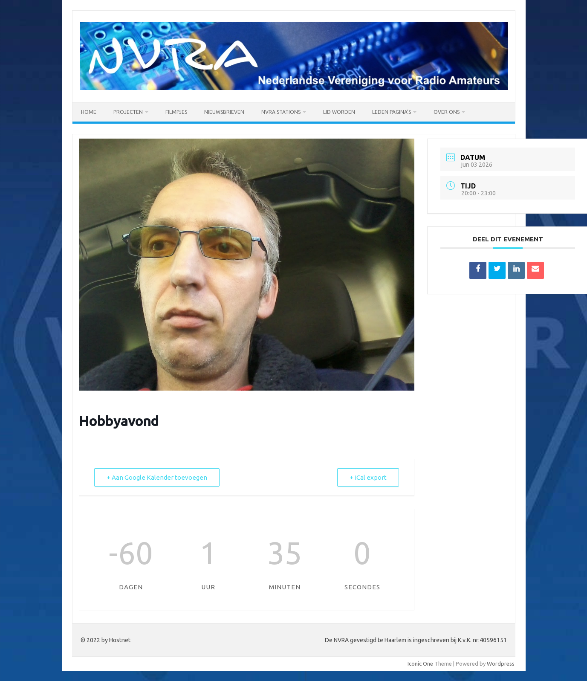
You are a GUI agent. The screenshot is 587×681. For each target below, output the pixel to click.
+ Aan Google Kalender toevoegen (157, 477)
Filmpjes (176, 112)
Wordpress (501, 664)
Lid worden (339, 112)
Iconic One (420, 664)
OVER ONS (447, 112)
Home (88, 112)
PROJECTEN (128, 112)
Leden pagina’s (391, 112)
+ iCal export (368, 477)
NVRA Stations (281, 112)
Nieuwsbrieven (224, 112)
